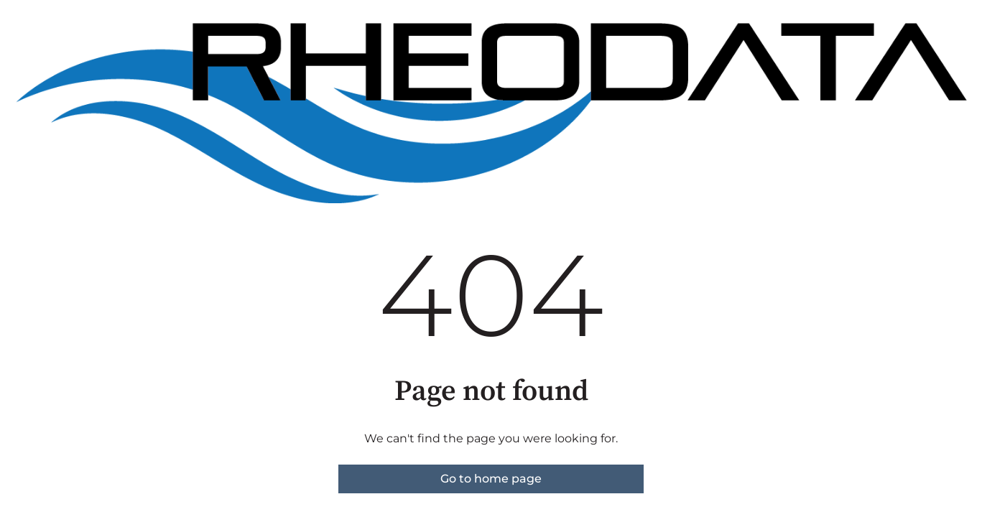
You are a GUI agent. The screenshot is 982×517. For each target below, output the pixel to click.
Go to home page (491, 478)
